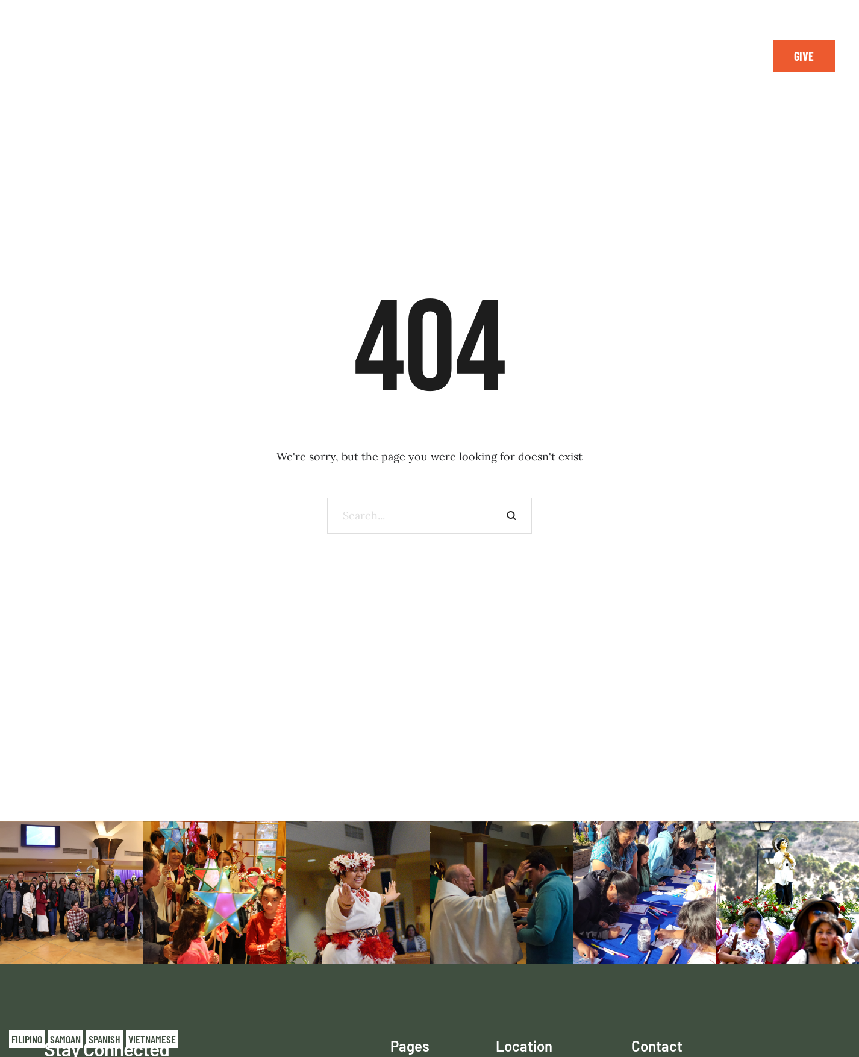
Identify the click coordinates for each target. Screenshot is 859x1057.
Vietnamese (152, 1039)
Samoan (65, 1039)
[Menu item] (169, 56)
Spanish (104, 1039)
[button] (804, 56)
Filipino (26, 1039)
